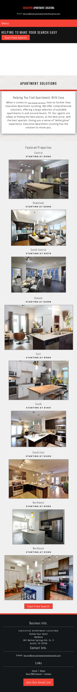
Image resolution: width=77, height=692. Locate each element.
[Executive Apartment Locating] (38, 7)
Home (34, 670)
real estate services (36, 102)
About (42, 670)
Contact (47, 674)
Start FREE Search (34, 674)
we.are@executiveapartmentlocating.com (42, 655)
